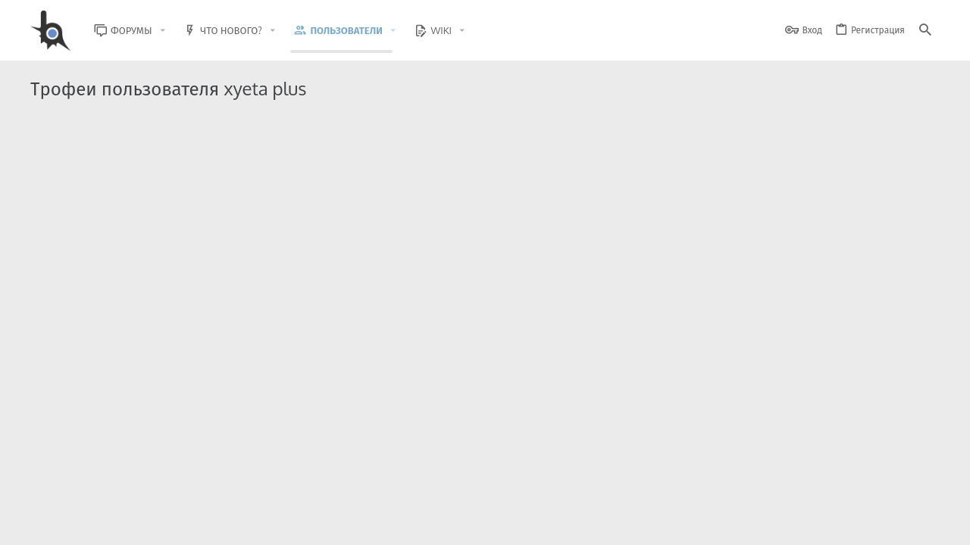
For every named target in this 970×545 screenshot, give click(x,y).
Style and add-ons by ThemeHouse (357, 481)
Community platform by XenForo (154, 481)
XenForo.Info (127, 494)
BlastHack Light (99, 524)
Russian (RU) (183, 524)
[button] (174, 31)
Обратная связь (583, 524)
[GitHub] (922, 488)
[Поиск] (925, 30)
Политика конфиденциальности (784, 524)
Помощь (879, 524)
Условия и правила (666, 524)
